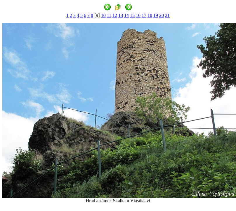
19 (155, 15)
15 (132, 15)
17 (144, 15)
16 (138, 15)
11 (109, 15)
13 (120, 15)
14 (126, 15)
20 (161, 15)
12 (114, 15)
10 (103, 15)
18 (150, 15)
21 (167, 15)
